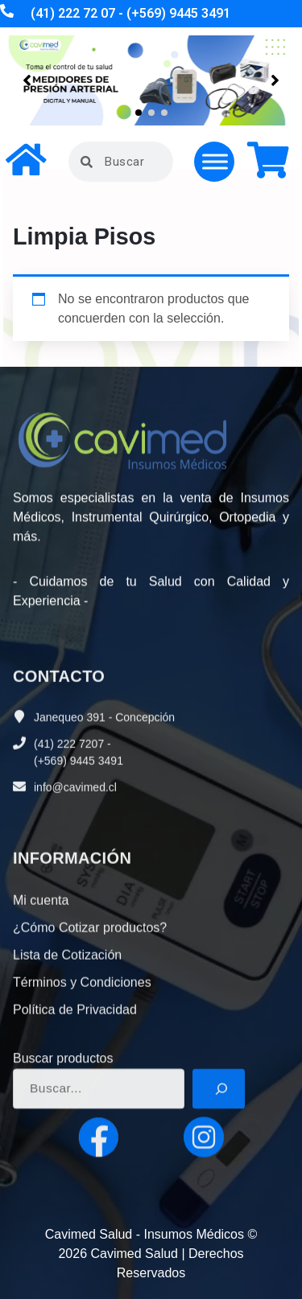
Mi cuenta (40, 986)
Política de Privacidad (75, 1096)
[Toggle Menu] (215, 161)
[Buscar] (218, 1145)
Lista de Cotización (67, 1041)
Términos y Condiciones (82, 1068)
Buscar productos (63, 1115)
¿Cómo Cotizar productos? (90, 1014)
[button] (138, 112)
